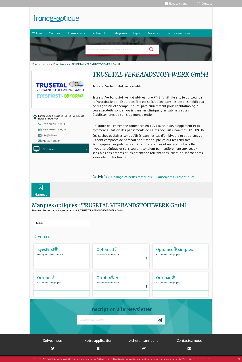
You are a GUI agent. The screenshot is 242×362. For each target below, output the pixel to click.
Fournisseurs (76, 33)
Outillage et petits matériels (130, 177)
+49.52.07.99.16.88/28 (54, 129)
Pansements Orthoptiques (175, 177)
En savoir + (188, 359)
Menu (37, 33)
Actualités (100, 33)
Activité (39, 223)
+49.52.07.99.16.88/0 (53, 123)
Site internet (49, 149)
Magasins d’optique (127, 33)
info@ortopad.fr (51, 140)
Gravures (154, 33)
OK (239, 359)
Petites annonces (178, 33)
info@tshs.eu (49, 135)
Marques (54, 33)
